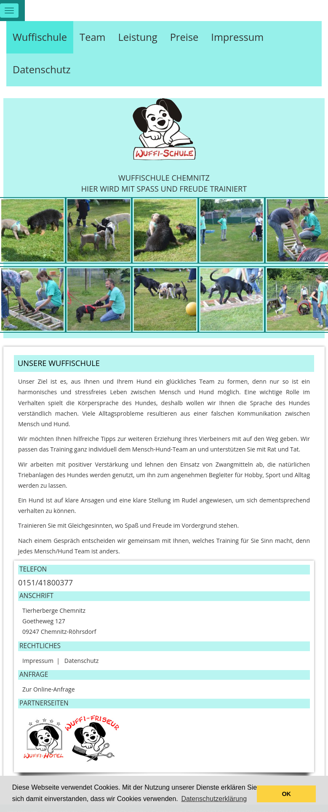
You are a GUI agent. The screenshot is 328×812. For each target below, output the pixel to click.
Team (92, 37)
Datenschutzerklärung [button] (214, 798)
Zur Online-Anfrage (48, 689)
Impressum (237, 37)
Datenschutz (42, 69)
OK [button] (286, 794)
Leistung (137, 37)
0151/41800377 (45, 582)
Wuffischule (40, 37)
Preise (184, 37)
